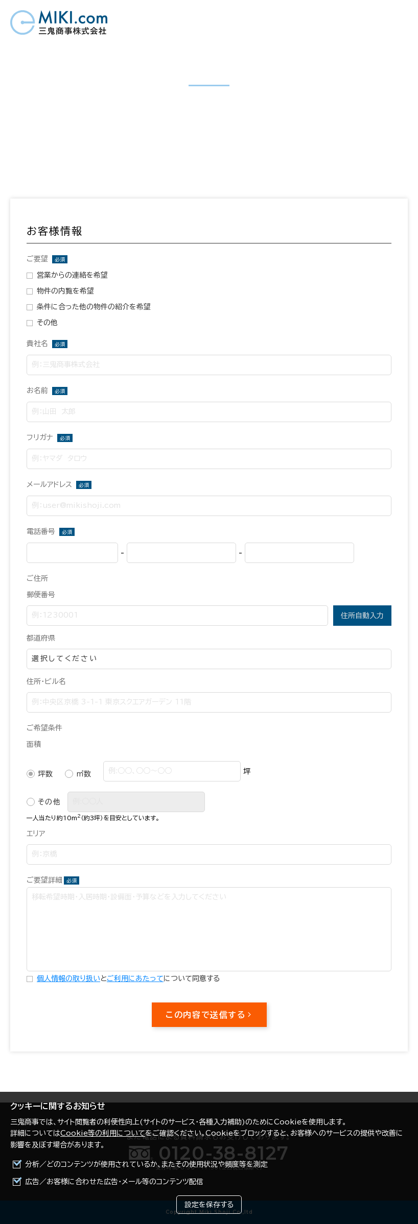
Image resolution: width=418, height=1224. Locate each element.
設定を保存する (209, 1204)
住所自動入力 (362, 615)
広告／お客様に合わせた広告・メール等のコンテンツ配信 (114, 1181)
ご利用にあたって (135, 978)
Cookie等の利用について (102, 1133)
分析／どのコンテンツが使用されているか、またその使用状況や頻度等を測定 (146, 1164)
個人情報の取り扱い (68, 978)
